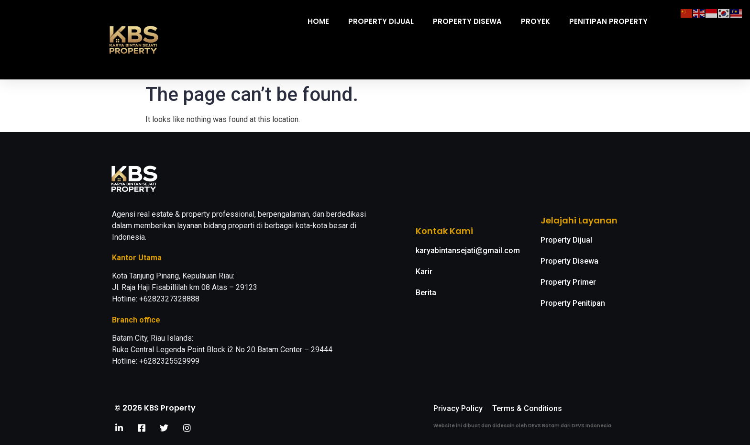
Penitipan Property (608, 21)
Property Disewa (467, 21)
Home (318, 21)
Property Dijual (381, 21)
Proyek (535, 21)
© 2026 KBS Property (155, 407)
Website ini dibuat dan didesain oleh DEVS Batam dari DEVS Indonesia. (523, 425)
